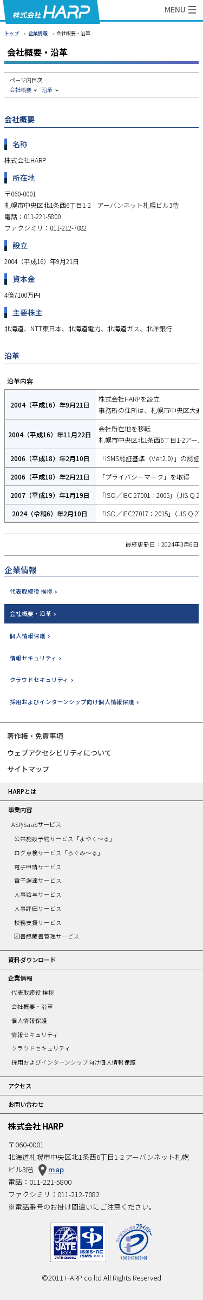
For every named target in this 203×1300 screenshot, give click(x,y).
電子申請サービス (38, 867)
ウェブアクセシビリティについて (59, 752)
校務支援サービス (38, 922)
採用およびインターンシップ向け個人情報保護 (72, 702)
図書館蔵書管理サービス (47, 936)
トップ (11, 33)
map (56, 1169)
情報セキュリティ (33, 658)
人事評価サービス (38, 908)
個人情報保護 (27, 636)
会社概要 (20, 90)
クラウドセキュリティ (39, 679)
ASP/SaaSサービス (36, 824)
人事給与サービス (38, 894)
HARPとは (22, 791)
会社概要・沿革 (30, 613)
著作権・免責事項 (35, 736)
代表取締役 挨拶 (31, 591)
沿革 (47, 90)
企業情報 (38, 33)
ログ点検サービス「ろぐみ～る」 (58, 853)
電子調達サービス (38, 880)
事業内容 (20, 809)
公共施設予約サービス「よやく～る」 (64, 839)
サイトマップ (28, 769)
